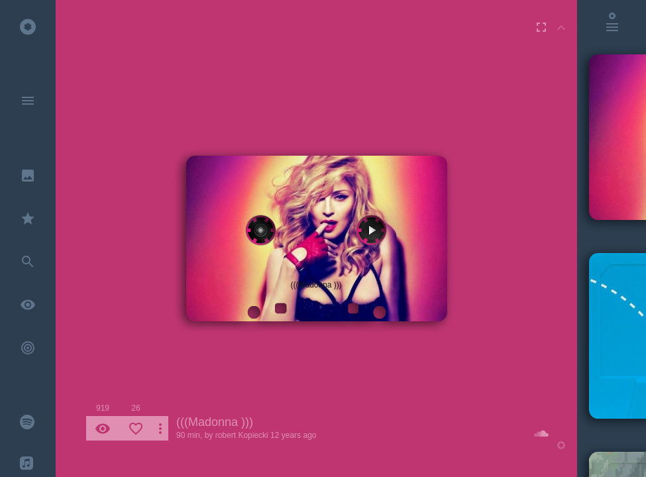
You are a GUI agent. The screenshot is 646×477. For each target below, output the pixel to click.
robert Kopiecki (241, 435)
